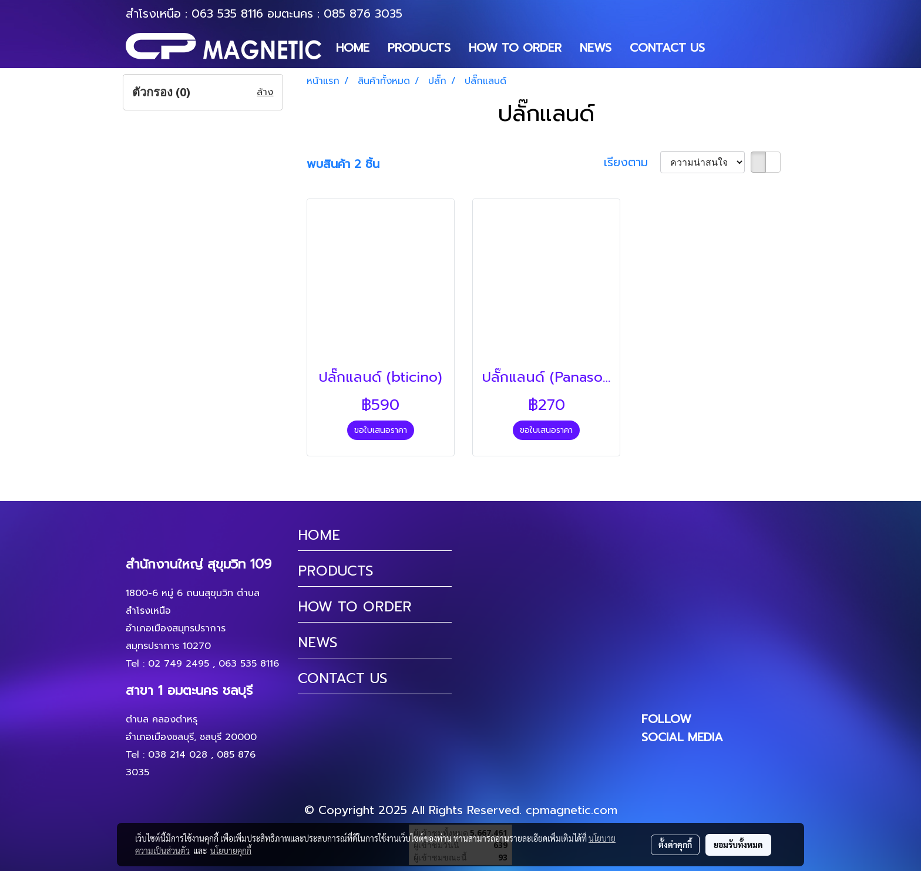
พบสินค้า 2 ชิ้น (343, 164)
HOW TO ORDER (515, 47)
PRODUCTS (419, 47)
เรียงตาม (632, 162)
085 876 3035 (363, 13)
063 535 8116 (227, 13)
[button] (724, 47)
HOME (352, 47)
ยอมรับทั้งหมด (738, 844)
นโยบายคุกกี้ (230, 850)
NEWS (595, 47)
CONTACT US (667, 47)
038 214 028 (177, 755)
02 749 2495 (178, 664)
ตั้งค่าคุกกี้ (675, 844)
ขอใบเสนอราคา (380, 430)
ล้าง (265, 92)
